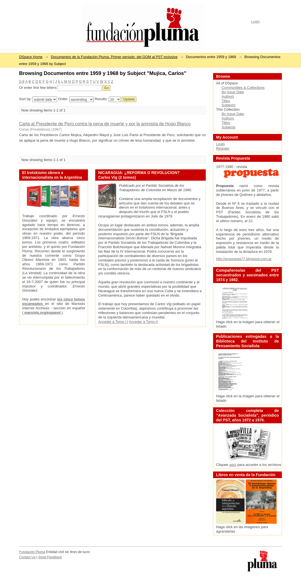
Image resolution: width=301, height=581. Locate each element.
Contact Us (27, 557)
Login (255, 21)
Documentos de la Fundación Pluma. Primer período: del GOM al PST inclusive (114, 57)
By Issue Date (233, 92)
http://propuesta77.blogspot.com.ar (244, 259)
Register (222, 148)
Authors (228, 96)
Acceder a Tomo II (143, 322)
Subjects (228, 105)
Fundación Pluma (32, 552)
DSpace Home (31, 57)
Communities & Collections (243, 87)
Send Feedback (50, 557)
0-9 (21, 81)
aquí (232, 465)
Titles (226, 101)
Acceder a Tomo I (112, 322)
